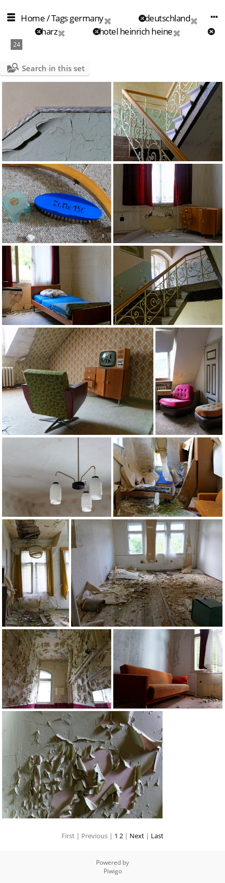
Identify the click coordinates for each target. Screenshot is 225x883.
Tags (59, 18)
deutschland (167, 18)
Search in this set (53, 68)
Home (33, 18)
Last (157, 835)
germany (87, 18)
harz (49, 31)
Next (137, 835)
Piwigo (113, 871)
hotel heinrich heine (136, 31)
